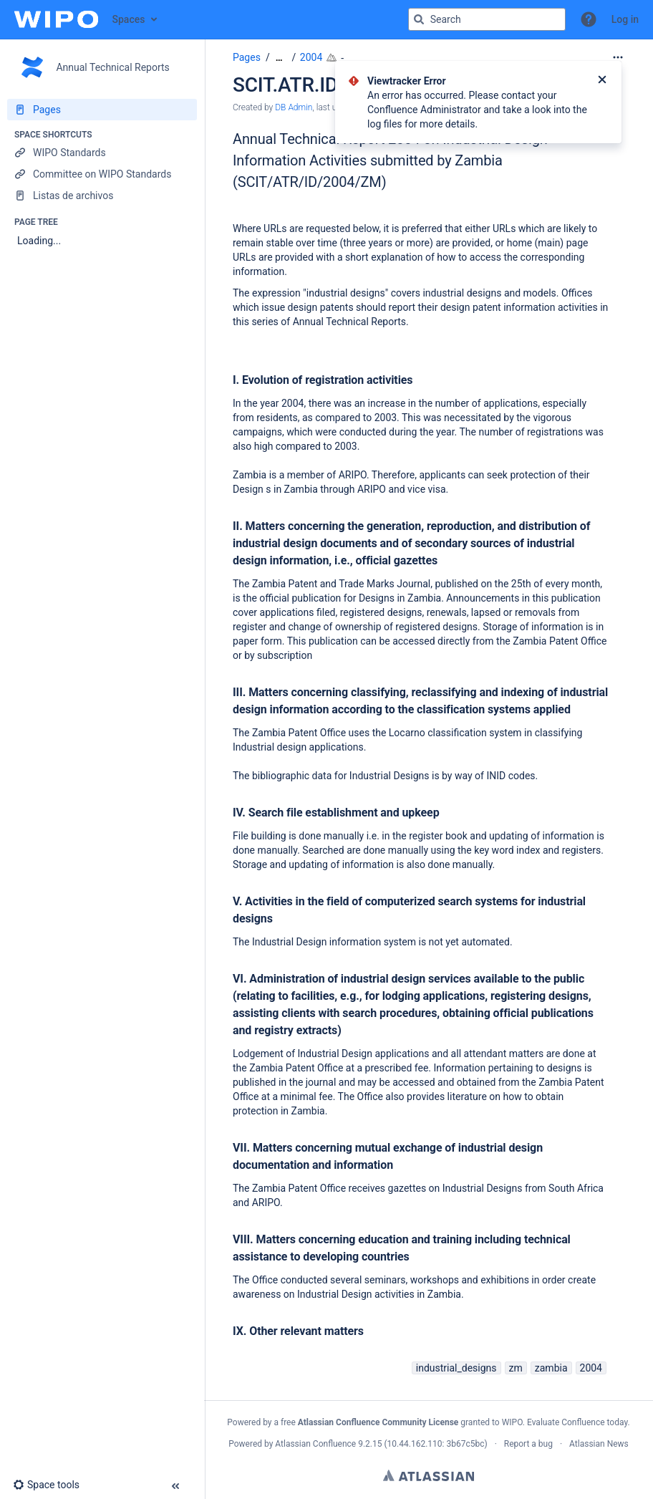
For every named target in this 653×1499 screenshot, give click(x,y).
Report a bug (528, 1444)
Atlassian (428, 1475)
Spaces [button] (128, 19)
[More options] (618, 57)
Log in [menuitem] (625, 19)
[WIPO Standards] (102, 152)
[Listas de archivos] (102, 195)
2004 (311, 57)
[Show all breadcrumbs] (279, 58)
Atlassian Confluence (315, 1444)
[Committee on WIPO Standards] (102, 174)
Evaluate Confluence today (577, 1422)
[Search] (419, 19)
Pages (247, 57)
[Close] (602, 81)
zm (516, 1368)
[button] (588, 19)
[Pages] (102, 109)
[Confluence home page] (56, 19)
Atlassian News (599, 1444)
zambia (551, 1368)
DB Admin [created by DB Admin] (293, 107)
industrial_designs (456, 1368)
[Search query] (487, 19)
